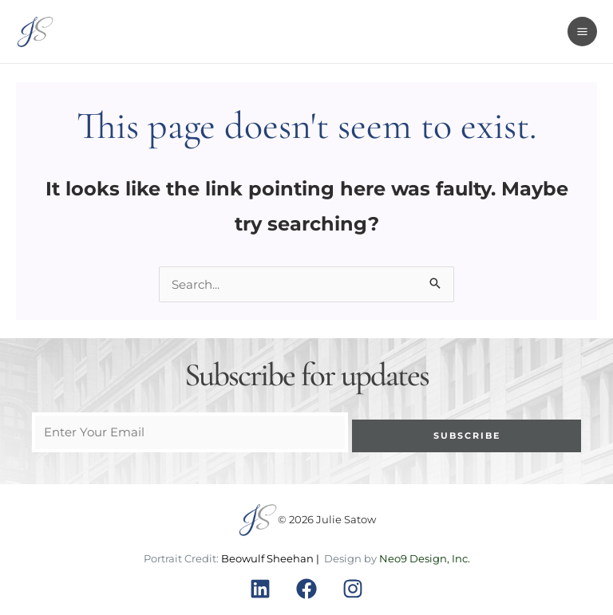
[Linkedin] (260, 588)
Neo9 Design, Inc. (424, 558)
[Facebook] (306, 588)
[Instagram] (352, 588)
